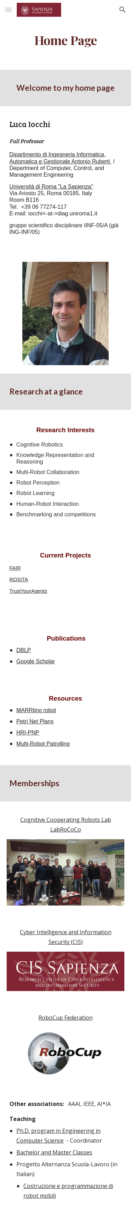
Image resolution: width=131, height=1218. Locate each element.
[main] (66, 40)
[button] (8, 9)
